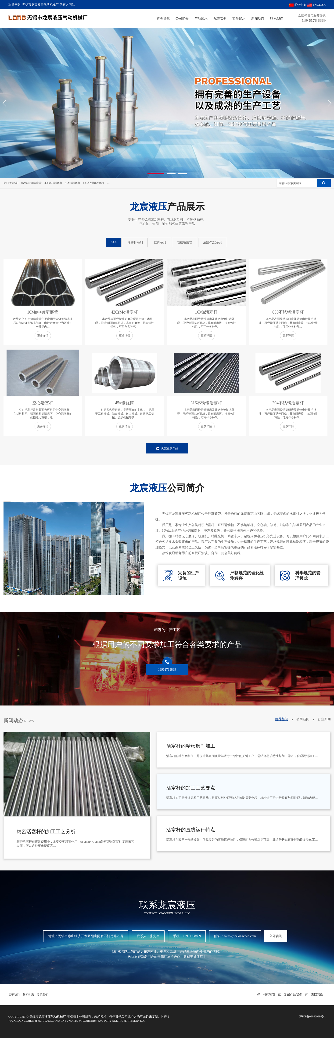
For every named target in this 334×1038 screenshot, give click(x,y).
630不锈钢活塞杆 (93, 183)
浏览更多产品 (167, 448)
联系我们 (276, 18)
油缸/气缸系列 (212, 242)
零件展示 (238, 18)
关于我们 (14, 994)
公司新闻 (302, 719)
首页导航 (163, 18)
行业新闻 (324, 719)
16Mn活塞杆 (72, 183)
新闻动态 (257, 18)
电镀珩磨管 (184, 242)
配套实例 (219, 18)
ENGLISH (316, 4)
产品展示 (201, 18)
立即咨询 (275, 936)
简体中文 (297, 4)
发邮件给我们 (293, 994)
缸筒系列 (160, 242)
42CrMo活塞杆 (53, 183)
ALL (114, 242)
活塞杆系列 (135, 242)
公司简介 (182, 18)
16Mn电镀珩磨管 (31, 183)
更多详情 (42, 335)
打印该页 (269, 994)
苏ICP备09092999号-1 (312, 1016)
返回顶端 (317, 994)
